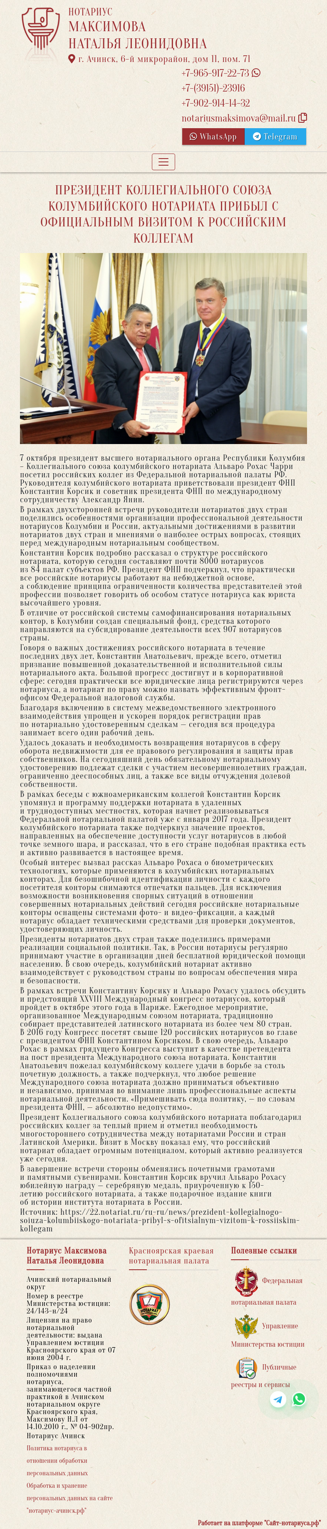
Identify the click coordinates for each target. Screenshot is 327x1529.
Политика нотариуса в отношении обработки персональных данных (57, 1461)
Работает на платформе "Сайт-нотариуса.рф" (259, 1523)
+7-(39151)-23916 (213, 88)
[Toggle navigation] (163, 162)
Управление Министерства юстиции (268, 1331)
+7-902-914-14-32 (215, 103)
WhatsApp (213, 136)
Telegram (275, 136)
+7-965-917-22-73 (220, 73)
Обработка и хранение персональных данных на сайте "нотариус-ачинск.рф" (70, 1498)
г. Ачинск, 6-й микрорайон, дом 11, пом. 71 (159, 59)
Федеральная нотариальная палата (266, 1286)
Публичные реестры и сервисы (263, 1372)
